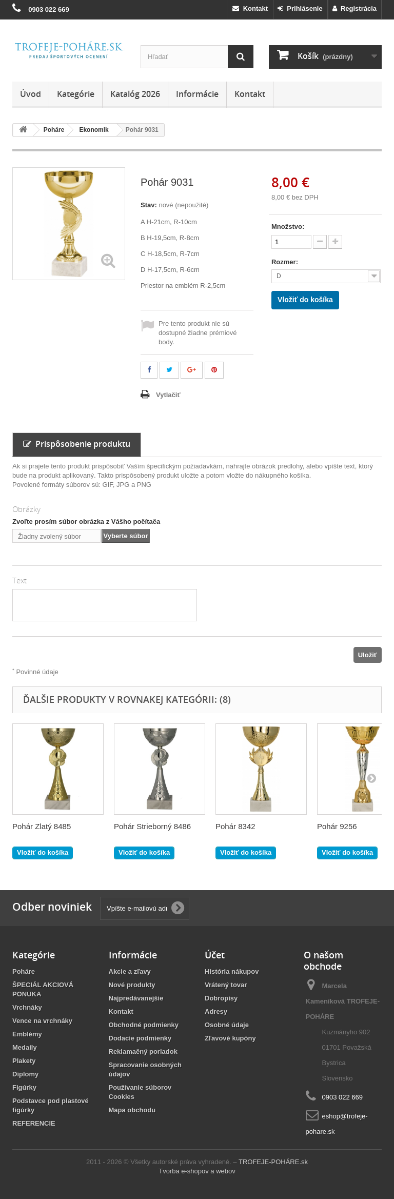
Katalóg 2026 (135, 94)
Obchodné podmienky (144, 1025)
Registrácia (354, 8)
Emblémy (27, 1034)
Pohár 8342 (235, 826)
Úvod (30, 94)
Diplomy (25, 1074)
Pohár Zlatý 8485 (41, 826)
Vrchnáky (27, 1007)
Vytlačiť (168, 395)
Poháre (23, 971)
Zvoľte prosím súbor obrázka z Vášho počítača (86, 521)
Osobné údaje (227, 1025)
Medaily (24, 1047)
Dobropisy (221, 998)
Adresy (216, 1011)
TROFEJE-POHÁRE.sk (273, 1162)
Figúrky (24, 1087)
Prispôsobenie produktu (76, 443)
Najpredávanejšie (136, 998)
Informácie (197, 94)
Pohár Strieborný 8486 (152, 826)
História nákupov (232, 971)
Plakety (24, 1061)
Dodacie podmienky (140, 1038)
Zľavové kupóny (230, 1038)
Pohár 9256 (337, 826)
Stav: (149, 205)
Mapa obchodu (132, 1110)
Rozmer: (285, 262)
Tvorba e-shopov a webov (197, 1171)
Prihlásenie (300, 8)
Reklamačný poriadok (143, 1051)
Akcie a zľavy (130, 971)
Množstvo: (287, 226)
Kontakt (250, 8)
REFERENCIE (33, 1123)
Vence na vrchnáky (42, 1021)
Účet (215, 955)
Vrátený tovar (226, 985)
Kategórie (75, 94)
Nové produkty (132, 985)
